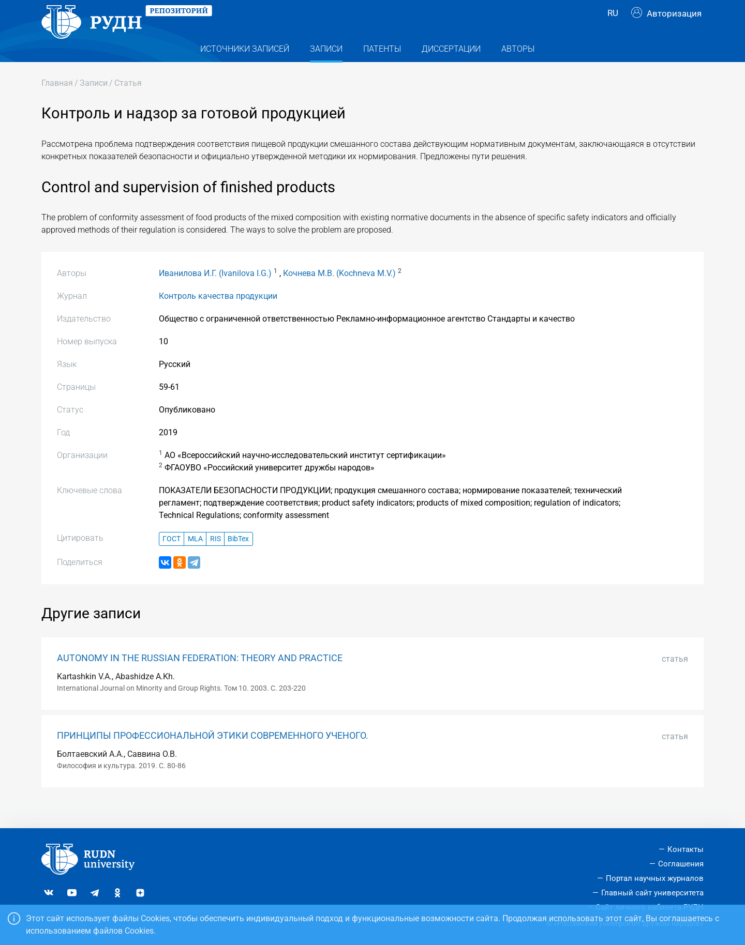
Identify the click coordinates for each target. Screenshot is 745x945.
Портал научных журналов (655, 878)
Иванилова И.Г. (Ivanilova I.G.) (215, 294)
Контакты (685, 850)
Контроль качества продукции (218, 317)
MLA (195, 559)
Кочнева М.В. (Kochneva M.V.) (339, 294)
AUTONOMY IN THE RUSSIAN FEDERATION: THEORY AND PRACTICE (199, 679)
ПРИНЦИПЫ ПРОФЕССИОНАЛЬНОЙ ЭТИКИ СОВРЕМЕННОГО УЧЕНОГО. (212, 756)
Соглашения (681, 864)
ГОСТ (171, 559)
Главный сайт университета (652, 892)
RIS (215, 559)
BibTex (238, 559)
